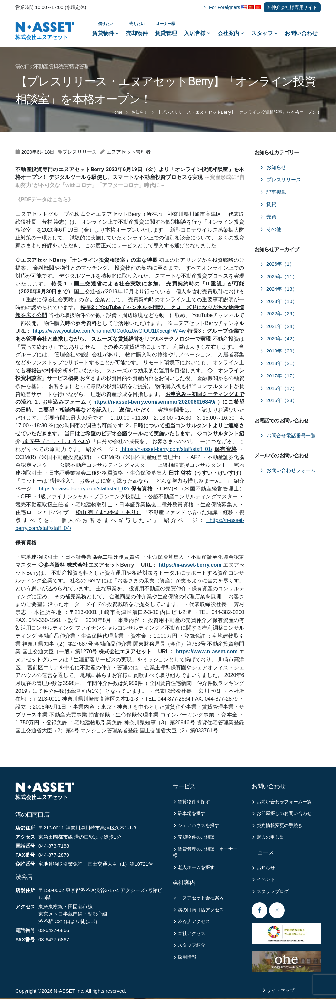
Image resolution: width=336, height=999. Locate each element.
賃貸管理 (166, 29)
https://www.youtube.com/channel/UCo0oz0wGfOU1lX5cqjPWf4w (109, 332)
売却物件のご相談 (194, 838)
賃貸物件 (105, 29)
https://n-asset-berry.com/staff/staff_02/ (83, 490)
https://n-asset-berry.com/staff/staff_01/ (166, 450)
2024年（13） (278, 290)
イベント (263, 880)
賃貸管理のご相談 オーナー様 (205, 853)
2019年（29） (278, 352)
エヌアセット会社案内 (198, 899)
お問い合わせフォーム (288, 471)
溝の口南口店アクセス (198, 911)
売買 (268, 218)
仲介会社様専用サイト (292, 7)
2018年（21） (278, 364)
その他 (270, 230)
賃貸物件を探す (191, 803)
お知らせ (139, 113)
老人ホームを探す (194, 868)
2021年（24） (278, 327)
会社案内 (231, 34)
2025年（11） (278, 277)
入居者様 (197, 34)
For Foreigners (222, 7)
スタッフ (264, 34)
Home (116, 113)
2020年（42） (278, 339)
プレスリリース (280, 180)
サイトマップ (280, 991)
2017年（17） (278, 376)
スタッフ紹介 (189, 946)
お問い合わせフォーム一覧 (282, 803)
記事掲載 (273, 193)
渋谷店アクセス (191, 922)
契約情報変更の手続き (277, 826)
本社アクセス (189, 934)
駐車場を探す (189, 814)
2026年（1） (277, 265)
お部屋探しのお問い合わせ (282, 814)
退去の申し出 (268, 838)
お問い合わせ (301, 34)
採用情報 (184, 958)
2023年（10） (278, 302)
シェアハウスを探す (196, 826)
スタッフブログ (270, 892)
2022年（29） (278, 315)
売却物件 (137, 29)
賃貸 (268, 205)
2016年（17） (278, 389)
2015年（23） (278, 401)
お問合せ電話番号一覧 (288, 436)
